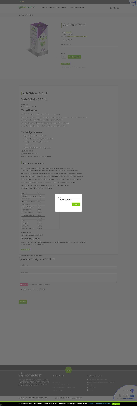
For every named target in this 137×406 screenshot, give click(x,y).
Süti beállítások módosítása (102, 403)
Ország (59, 197)
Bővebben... (91, 403)
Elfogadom (116, 404)
